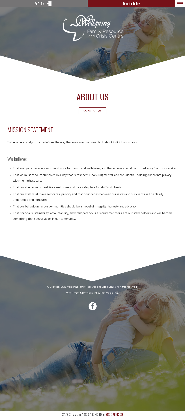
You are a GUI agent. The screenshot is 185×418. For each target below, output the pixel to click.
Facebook (93, 306)
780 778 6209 (92, 414)
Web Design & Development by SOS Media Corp (92, 292)
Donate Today (131, 3)
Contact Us (92, 111)
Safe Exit (40, 3)
